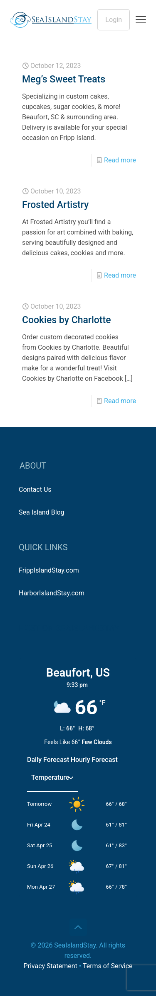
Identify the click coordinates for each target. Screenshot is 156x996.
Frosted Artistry (55, 204)
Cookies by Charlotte (66, 320)
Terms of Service (108, 966)
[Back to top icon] (78, 927)
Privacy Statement (50, 966)
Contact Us (35, 489)
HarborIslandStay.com (51, 593)
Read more (120, 160)
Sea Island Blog (41, 512)
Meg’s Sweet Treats (63, 79)
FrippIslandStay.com (49, 570)
